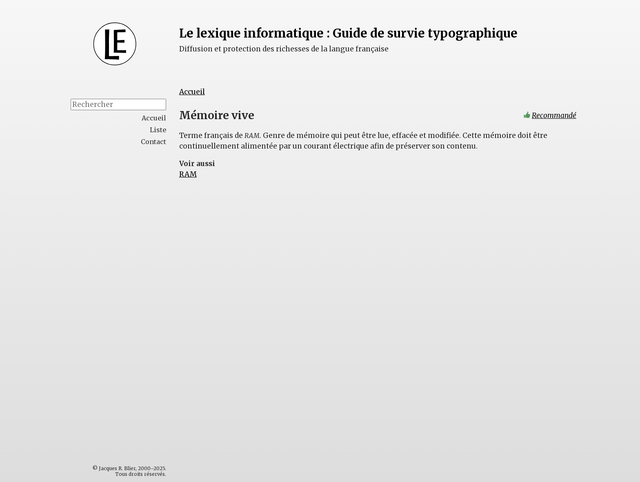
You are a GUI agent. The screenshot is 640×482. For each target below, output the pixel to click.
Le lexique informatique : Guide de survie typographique (348, 33)
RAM (188, 174)
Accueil (192, 91)
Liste (158, 130)
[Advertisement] (135, 280)
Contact (153, 142)
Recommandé (554, 115)
